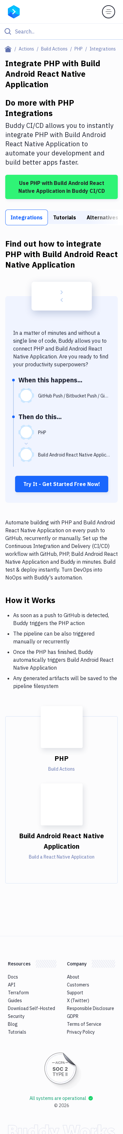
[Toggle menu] (108, 11)
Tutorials (64, 217)
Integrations (26, 217)
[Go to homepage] (14, 11)
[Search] (66, 31)
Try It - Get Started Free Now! (61, 484)
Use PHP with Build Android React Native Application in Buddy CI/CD (61, 187)
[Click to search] (61, 31)
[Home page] (9, 49)
